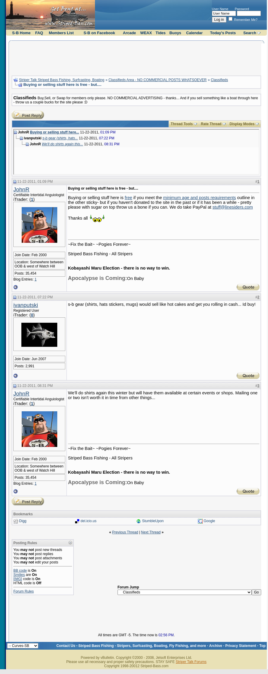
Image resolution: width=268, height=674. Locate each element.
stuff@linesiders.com (233, 207)
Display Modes (242, 124)
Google (209, 521)
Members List (61, 33)
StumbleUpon (153, 521)
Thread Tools (182, 124)
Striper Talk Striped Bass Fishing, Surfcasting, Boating (61, 80)
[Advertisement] (136, 57)
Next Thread (151, 532)
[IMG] (17, 579)
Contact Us (65, 646)
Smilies (19, 575)
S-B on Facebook (99, 33)
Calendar (194, 33)
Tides (161, 33)
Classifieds (219, 80)
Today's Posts (223, 33)
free (128, 197)
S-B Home (21, 33)
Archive (215, 646)
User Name (220, 9)
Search (249, 33)
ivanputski (25, 305)
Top (262, 646)
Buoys (175, 33)
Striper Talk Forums (191, 662)
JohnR (21, 189)
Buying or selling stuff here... (54, 132)
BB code (20, 571)
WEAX (146, 33)
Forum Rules (23, 591)
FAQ (39, 33)
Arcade (129, 33)
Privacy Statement (240, 646)
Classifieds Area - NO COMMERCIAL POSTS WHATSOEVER (157, 80)
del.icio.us (88, 521)
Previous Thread (125, 532)
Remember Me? (243, 19)
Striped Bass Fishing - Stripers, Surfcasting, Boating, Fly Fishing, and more (142, 646)
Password (242, 9)
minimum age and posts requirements (199, 197)
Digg (22, 521)
